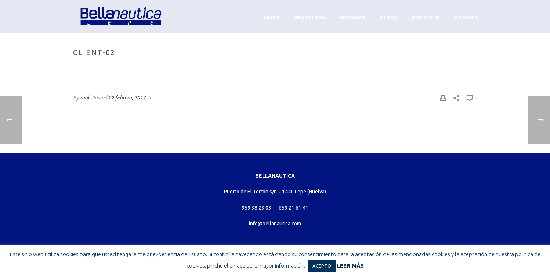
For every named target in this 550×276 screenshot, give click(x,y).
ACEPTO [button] (321, 265)
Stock (388, 17)
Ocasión (465, 17)
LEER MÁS (350, 265)
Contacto (425, 17)
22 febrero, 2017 (127, 98)
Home (416, 68)
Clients (436, 68)
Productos (309, 17)
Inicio (271, 17)
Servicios (352, 17)
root (85, 98)
